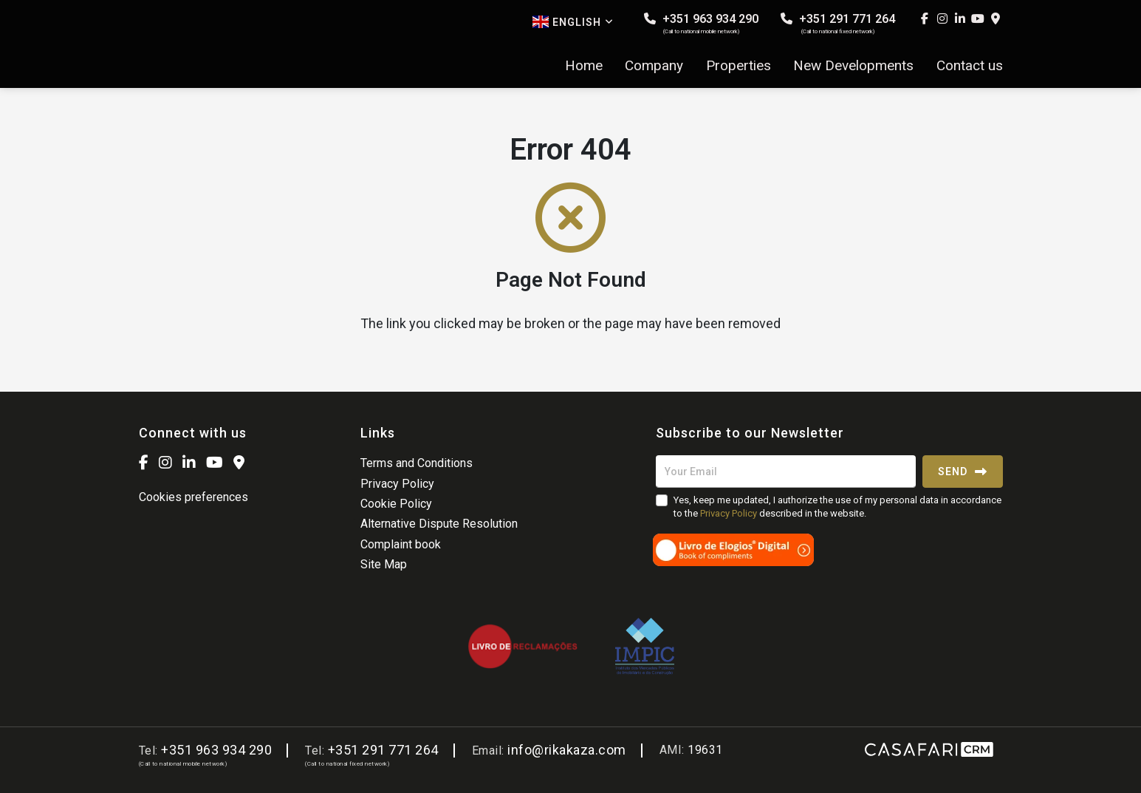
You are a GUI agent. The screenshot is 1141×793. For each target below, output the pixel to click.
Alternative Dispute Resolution (439, 524)
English (573, 22)
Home (584, 66)
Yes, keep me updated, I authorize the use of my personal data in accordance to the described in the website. (837, 506)
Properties (738, 66)
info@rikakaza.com (566, 750)
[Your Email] (786, 471)
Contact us (969, 66)
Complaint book (400, 544)
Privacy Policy (397, 484)
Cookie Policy (396, 504)
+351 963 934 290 (701, 23)
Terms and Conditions (416, 463)
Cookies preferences (193, 497)
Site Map (383, 564)
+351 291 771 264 (838, 23)
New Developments (853, 66)
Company (654, 66)
